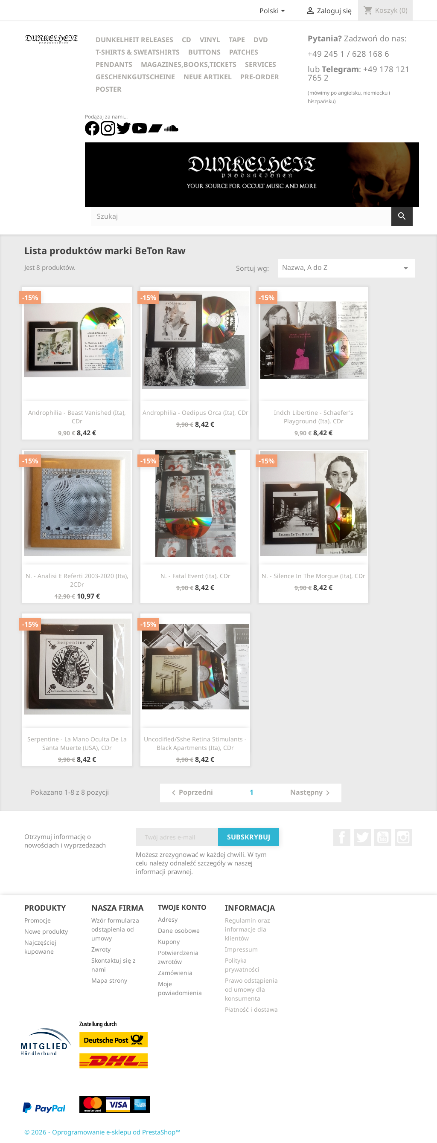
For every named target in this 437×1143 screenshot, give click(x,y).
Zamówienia (175, 973)
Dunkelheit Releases (134, 39)
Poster (109, 89)
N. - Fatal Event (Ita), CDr (195, 576)
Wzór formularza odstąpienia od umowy (115, 929)
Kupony (169, 942)
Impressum (241, 949)
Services (260, 64)
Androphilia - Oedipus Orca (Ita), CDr (195, 412)
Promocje (37, 920)
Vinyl (210, 39)
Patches (243, 52)
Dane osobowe (179, 930)
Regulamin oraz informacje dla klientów (247, 929)
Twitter (362, 837)
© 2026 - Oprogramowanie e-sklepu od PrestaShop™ (102, 1132)
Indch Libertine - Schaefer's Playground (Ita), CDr (313, 416)
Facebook (341, 837)
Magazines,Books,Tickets (188, 64)
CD (186, 39)
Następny (311, 793)
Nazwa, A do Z (346, 268)
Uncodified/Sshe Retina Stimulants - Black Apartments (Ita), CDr (195, 743)
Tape (237, 39)
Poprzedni (191, 793)
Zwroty (101, 949)
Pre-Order (259, 76)
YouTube (382, 837)
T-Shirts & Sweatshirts (138, 52)
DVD (260, 39)
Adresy (168, 919)
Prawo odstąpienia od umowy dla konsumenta (251, 989)
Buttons (204, 52)
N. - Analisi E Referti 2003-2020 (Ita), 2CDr (77, 580)
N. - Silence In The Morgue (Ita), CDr (313, 576)
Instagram (403, 837)
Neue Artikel (208, 76)
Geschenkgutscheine (135, 76)
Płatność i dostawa (251, 1009)
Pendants (114, 64)
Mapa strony (109, 980)
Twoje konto (182, 907)
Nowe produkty (46, 931)
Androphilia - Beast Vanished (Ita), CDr (77, 416)
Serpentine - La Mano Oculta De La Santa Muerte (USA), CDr (77, 743)
